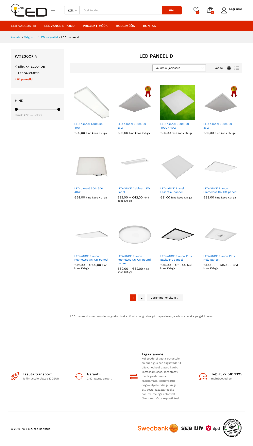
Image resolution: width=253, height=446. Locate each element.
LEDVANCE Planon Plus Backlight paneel (176, 257)
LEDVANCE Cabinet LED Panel (133, 190)
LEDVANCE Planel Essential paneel (172, 190)
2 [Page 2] (142, 297)
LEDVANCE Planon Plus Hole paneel (219, 257)
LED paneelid (24, 79)
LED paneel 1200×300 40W (89, 125)
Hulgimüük (125, 26)
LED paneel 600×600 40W (88, 190)
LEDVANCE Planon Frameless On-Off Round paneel (134, 259)
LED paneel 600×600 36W (217, 125)
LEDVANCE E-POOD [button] (59, 26)
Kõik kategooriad (31, 66)
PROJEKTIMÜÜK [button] (95, 26)
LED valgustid (29, 73)
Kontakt (150, 26)
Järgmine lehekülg (165, 297)
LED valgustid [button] (23, 26)
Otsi (171, 10)
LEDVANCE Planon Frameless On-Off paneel (220, 190)
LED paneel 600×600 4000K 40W (174, 125)
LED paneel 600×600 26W (131, 125)
